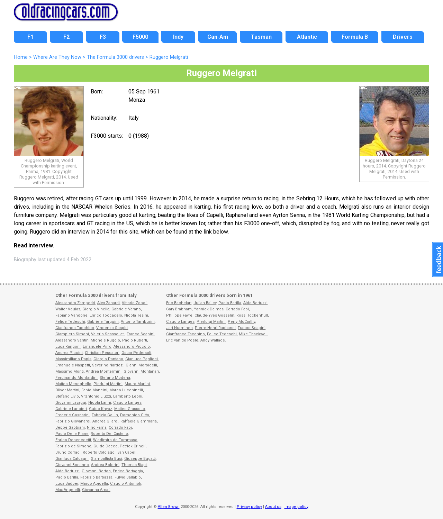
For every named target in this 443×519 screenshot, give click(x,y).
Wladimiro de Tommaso (115, 440)
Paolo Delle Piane (72, 433)
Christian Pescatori (102, 352)
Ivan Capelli (127, 452)
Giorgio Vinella (95, 309)
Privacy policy (249, 506)
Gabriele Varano (126, 309)
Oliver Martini (67, 390)
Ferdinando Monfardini (76, 377)
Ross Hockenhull (252, 315)
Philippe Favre (179, 315)
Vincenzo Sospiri (112, 328)
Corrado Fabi (120, 427)
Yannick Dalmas (209, 309)
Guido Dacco (105, 446)
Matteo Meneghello (73, 384)
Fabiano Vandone (71, 315)
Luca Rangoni (68, 346)
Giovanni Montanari (141, 371)
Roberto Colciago (99, 452)
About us (273, 506)
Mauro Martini (137, 384)
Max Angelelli (67, 490)
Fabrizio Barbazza (96, 477)
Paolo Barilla (66, 477)
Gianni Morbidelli (141, 365)
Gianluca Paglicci (141, 359)
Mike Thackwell (253, 334)
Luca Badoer (66, 483)
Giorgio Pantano (108, 359)
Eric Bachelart (178, 303)
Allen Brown (169, 506)
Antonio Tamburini (138, 321)
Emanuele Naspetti (72, 365)
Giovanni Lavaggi (70, 402)
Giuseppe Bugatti (140, 458)
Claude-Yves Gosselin (214, 315)
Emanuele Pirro (97, 346)
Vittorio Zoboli (134, 303)
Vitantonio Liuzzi (96, 396)
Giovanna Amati (96, 490)
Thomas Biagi (134, 465)
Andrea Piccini (69, 352)
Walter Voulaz (67, 309)
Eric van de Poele (182, 340)
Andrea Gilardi (105, 421)
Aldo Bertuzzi (67, 471)
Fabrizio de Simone (73, 446)
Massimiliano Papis (73, 359)
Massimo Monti (69, 371)
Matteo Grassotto (129, 409)
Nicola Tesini (136, 315)
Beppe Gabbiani (70, 427)
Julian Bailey (204, 303)
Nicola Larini (99, 402)
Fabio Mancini (94, 390)
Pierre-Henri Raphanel (215, 328)
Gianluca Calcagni (72, 458)
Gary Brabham (179, 309)
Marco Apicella (94, 483)
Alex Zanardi (108, 303)
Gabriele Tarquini (103, 321)
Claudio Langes (127, 402)
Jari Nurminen (179, 328)
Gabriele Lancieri (71, 409)
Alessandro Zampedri (75, 303)
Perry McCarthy (241, 321)
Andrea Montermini (103, 371)
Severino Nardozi (108, 365)
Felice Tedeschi (70, 321)
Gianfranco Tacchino (74, 328)
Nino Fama (97, 427)
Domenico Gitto (134, 415)
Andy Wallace (212, 340)
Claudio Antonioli (125, 483)
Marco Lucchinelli (126, 390)
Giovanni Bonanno (72, 465)
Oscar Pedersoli (136, 352)
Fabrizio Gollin (105, 415)
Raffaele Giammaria (138, 421)
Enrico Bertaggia (128, 471)
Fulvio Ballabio (128, 477)
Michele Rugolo (105, 340)
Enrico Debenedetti (73, 440)
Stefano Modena (115, 377)
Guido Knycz (100, 409)
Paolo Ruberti (134, 340)
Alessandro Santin (72, 340)
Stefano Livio (67, 396)
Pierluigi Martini (108, 384)
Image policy (296, 506)
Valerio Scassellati (108, 334)
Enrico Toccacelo (106, 315)
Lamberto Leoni (127, 396)
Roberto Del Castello (109, 433)
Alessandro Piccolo (132, 346)
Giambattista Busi (106, 458)
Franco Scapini (140, 334)
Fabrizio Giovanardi (72, 421)
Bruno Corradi (68, 452)
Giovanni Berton (96, 471)
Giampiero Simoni (72, 334)
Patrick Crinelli (133, 446)
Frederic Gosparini (72, 415)
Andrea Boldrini (105, 465)
